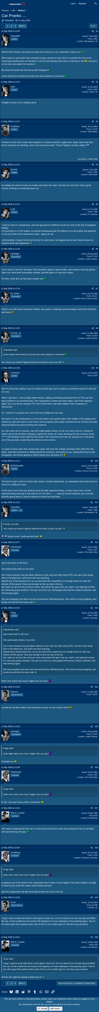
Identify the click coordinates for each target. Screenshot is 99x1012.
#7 (97, 288)
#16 (96, 767)
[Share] (93, 31)
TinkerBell (9, 20)
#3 (97, 121)
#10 (96, 461)
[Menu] (4, 3)
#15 (96, 726)
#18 (96, 848)
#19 (96, 897)
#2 (97, 82)
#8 (97, 328)
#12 (96, 542)
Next (21, 26)
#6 (97, 249)
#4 (97, 165)
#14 (96, 687)
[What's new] (90, 3)
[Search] (95, 3)
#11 (96, 502)
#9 (97, 368)
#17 (96, 808)
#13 (96, 608)
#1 (97, 31)
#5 (97, 204)
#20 (96, 937)
